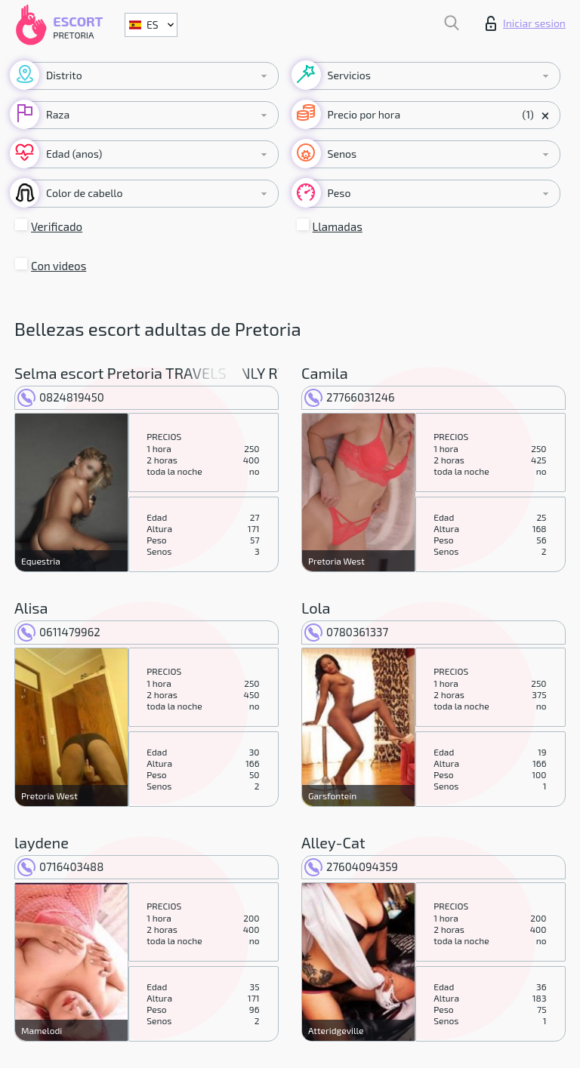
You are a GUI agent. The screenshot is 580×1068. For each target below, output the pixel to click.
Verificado (56, 226)
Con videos (58, 265)
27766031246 (349, 397)
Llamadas (337, 226)
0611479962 (58, 632)
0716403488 (60, 866)
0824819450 (60, 397)
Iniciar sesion (526, 23)
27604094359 (351, 866)
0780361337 (346, 632)
